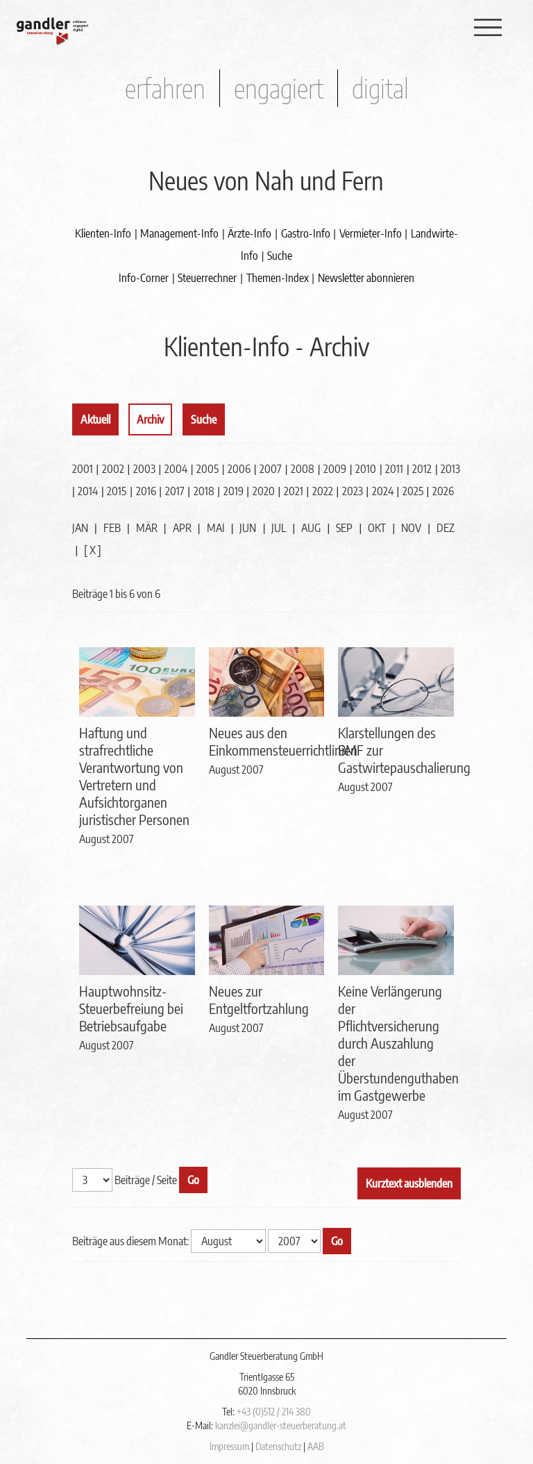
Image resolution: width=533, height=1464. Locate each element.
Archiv (150, 419)
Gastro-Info (305, 233)
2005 (207, 469)
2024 (383, 491)
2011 (394, 469)
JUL (278, 528)
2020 (264, 491)
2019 (233, 491)
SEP (344, 528)
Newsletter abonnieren (366, 278)
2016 (146, 491)
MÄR (147, 528)
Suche (279, 256)
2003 (144, 469)
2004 (175, 469)
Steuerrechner (207, 278)
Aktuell (95, 419)
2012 (422, 469)
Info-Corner (144, 278)
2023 (352, 491)
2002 (113, 469)
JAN (80, 528)
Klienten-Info (103, 233)
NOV (411, 528)
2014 (88, 491)
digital (380, 88)
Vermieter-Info (370, 233)
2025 (413, 491)
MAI (216, 528)
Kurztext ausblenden (409, 1183)
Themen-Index (277, 278)
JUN (247, 528)
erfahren (165, 88)
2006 (239, 469)
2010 (365, 469)
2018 (204, 491)
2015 (116, 491)
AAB (315, 1446)
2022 (322, 491)
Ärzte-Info (249, 233)
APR (182, 528)
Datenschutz (278, 1446)
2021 (293, 491)
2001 (82, 469)
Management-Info (179, 233)
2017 (175, 491)
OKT (377, 528)
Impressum (229, 1446)
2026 (443, 491)
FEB (112, 528)
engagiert (278, 88)
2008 (302, 469)
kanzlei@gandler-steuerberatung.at (280, 1425)
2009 (334, 469)
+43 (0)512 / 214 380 (274, 1411)
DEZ (446, 528)
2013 (450, 469)
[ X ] (92, 550)
